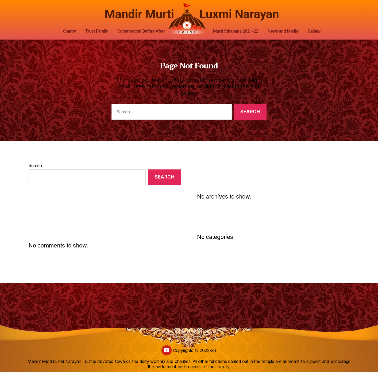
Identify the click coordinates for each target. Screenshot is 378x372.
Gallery (314, 31)
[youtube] (166, 350)
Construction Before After (141, 31)
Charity (69, 31)
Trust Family (96, 31)
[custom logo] (189, 18)
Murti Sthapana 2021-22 (235, 31)
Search (35, 165)
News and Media (283, 31)
